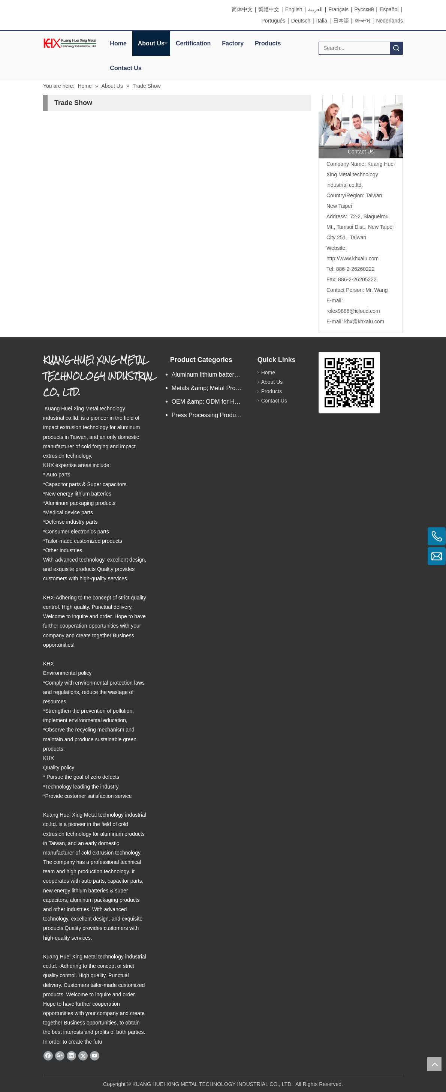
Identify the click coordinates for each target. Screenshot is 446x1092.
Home (118, 43)
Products (268, 43)
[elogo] (70, 43)
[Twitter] (83, 1055)
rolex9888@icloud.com (353, 311)
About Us (151, 43)
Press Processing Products (208, 415)
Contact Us (125, 68)
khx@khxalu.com (364, 321)
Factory (233, 43)
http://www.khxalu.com (352, 258)
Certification (193, 43)
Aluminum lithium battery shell (211, 374)
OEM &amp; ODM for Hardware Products (211, 401)
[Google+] (59, 1055)
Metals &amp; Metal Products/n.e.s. (211, 388)
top (434, 1064)
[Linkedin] (71, 1055)
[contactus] (361, 126)
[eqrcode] (349, 382)
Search (396, 48)
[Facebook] (48, 1055)
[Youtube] (94, 1055)
